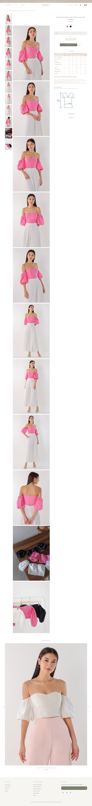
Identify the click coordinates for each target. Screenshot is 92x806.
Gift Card (35, 795)
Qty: (70, 36)
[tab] (70, 114)
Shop (16, 5)
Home (6, 10)
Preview (23, 5)
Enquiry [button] (71, 117)
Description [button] (71, 113)
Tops (10, 10)
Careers (6, 791)
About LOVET (7, 784)
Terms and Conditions (37, 784)
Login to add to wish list (79, 44)
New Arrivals (8, 5)
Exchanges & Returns (37, 788)
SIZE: (71, 29)
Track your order (36, 791)
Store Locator (7, 786)
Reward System (36, 793)
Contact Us (7, 788)
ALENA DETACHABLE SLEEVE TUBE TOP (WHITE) (46, 767)
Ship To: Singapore (68, 5)
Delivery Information (37, 786)
